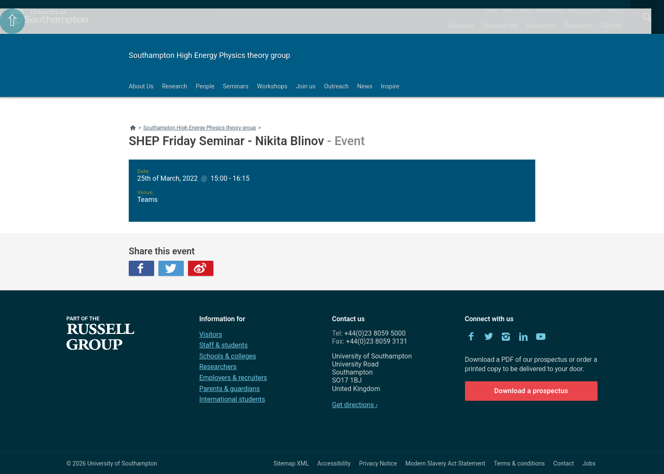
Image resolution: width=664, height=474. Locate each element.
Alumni (524, 11)
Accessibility (334, 463)
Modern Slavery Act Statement (445, 463)
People (205, 86)
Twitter (171, 268)
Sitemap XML (291, 463)
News (575, 11)
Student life (500, 25)
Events (593, 11)
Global (611, 25)
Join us (306, 86)
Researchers (217, 367)
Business (578, 25)
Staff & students (223, 345)
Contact (613, 11)
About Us (141, 86)
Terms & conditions (519, 463)
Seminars (235, 86)
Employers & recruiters (233, 378)
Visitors (210, 335)
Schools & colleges (227, 356)
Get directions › (355, 405)
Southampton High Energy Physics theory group (209, 55)
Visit (507, 11)
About (491, 11)
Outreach (336, 86)
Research (541, 25)
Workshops (272, 86)
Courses (460, 25)
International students (232, 399)
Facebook (141, 268)
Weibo (200, 268)
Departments (551, 11)
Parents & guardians (229, 389)
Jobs (588, 463)
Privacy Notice (378, 463)
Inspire (390, 86)
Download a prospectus (531, 391)
